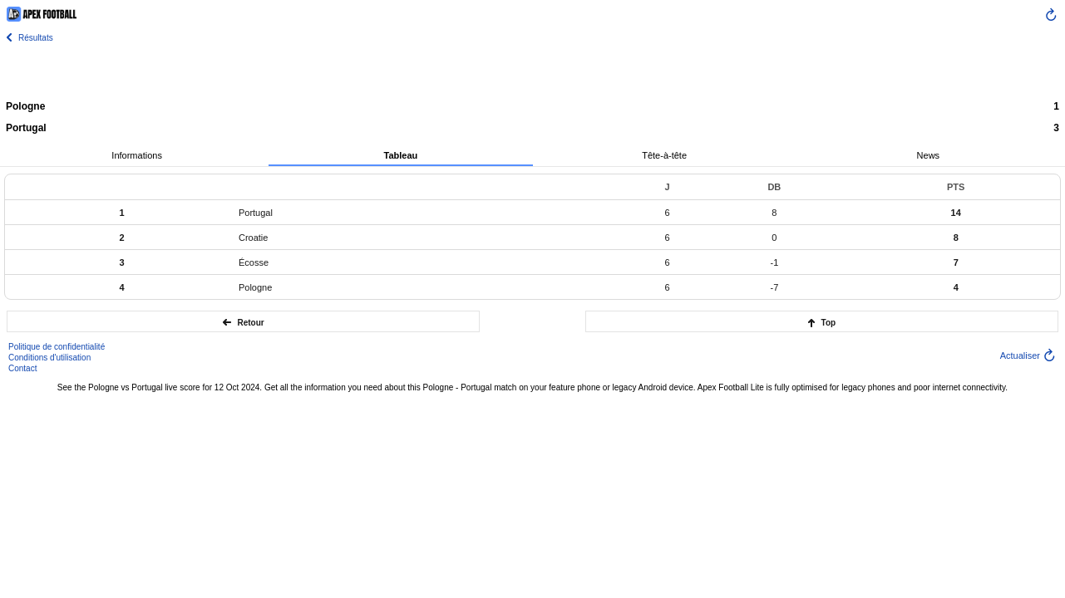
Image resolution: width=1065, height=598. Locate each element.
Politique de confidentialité (56, 346)
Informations (136, 155)
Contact (22, 368)
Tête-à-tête (664, 155)
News (928, 155)
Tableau (400, 155)
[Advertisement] (533, 70)
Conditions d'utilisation (49, 357)
